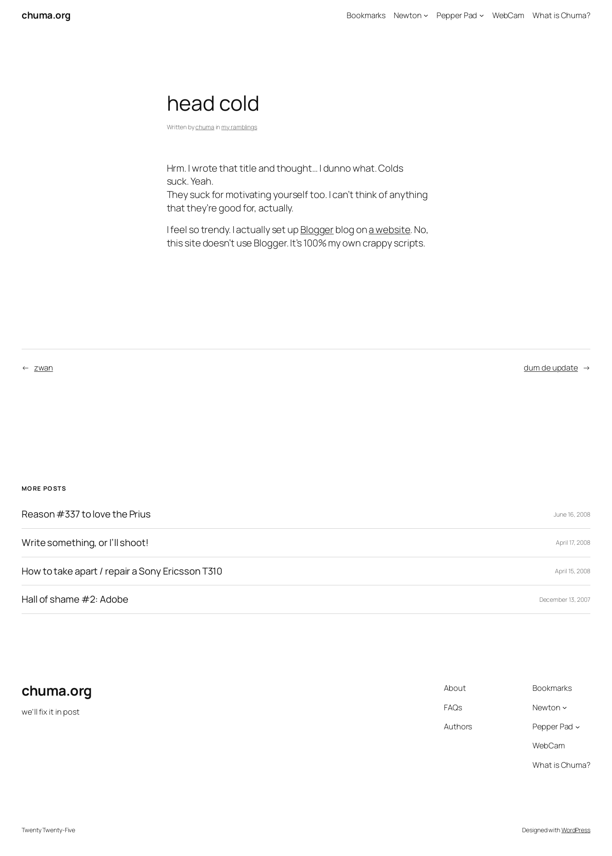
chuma (204, 127)
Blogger (317, 229)
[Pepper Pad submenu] (481, 15)
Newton (407, 15)
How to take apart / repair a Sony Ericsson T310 (122, 571)
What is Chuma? (561, 15)
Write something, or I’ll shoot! (85, 542)
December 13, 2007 (564, 599)
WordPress (575, 830)
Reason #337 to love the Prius (86, 514)
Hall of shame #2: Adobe (75, 599)
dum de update (551, 367)
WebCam (508, 15)
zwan (43, 367)
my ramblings (239, 127)
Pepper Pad (457, 15)
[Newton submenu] (426, 15)
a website (389, 229)
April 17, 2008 (573, 542)
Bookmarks (366, 15)
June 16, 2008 (572, 514)
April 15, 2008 (572, 571)
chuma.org (46, 15)
